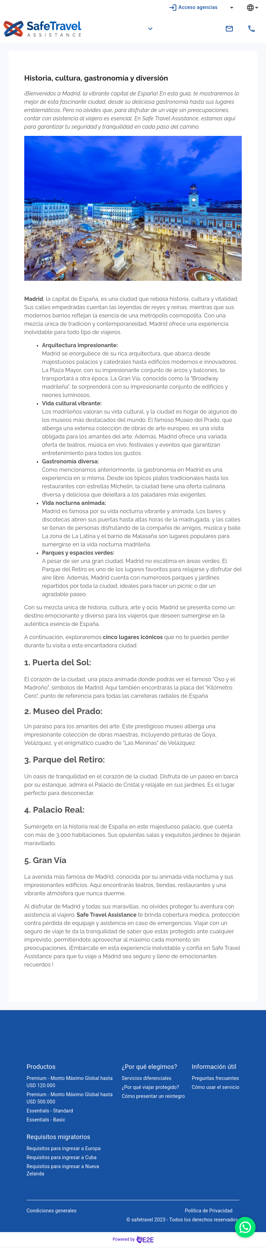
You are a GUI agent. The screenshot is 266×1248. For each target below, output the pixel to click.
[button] (146, 29)
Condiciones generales (52, 1212)
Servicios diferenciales (146, 1079)
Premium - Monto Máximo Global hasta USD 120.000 (70, 1083)
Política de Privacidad (209, 1212)
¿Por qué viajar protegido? (150, 1088)
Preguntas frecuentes (215, 1079)
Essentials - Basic (46, 1121)
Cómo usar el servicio (215, 1088)
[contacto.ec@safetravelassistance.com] (229, 28)
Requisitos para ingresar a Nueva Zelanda (63, 1171)
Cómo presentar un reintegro (153, 1097)
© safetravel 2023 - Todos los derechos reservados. (183, 1221)
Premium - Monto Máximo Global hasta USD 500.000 (70, 1099)
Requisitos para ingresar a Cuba (62, 1159)
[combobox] (258, 7)
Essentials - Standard (50, 1112)
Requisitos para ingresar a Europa (64, 1150)
